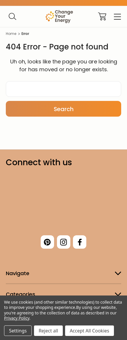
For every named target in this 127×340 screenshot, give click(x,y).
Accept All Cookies (89, 330)
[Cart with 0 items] (102, 16)
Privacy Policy (16, 318)
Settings (18, 330)
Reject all (48, 330)
